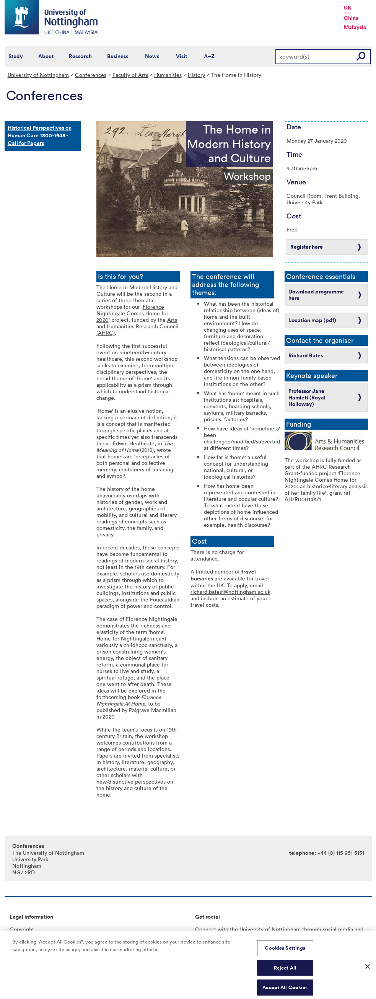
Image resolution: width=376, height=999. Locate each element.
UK (348, 7)
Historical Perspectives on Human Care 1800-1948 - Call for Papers (40, 135)
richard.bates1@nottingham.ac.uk (230, 591)
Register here (306, 247)
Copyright (22, 929)
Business (117, 56)
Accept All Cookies (285, 990)
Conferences (90, 74)
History (196, 74)
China (351, 18)
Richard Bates (305, 355)
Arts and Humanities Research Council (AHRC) (137, 326)
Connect (205, 929)
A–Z (209, 56)
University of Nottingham (38, 74)
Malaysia (355, 27)
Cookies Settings (285, 950)
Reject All (285, 970)
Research (80, 56)
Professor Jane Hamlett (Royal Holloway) (307, 397)
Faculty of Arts (130, 74)
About (46, 56)
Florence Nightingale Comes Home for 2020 (132, 313)
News (152, 56)
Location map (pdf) (312, 320)
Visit (181, 56)
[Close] (367, 969)
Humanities (168, 74)
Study (15, 56)
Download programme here (316, 295)
